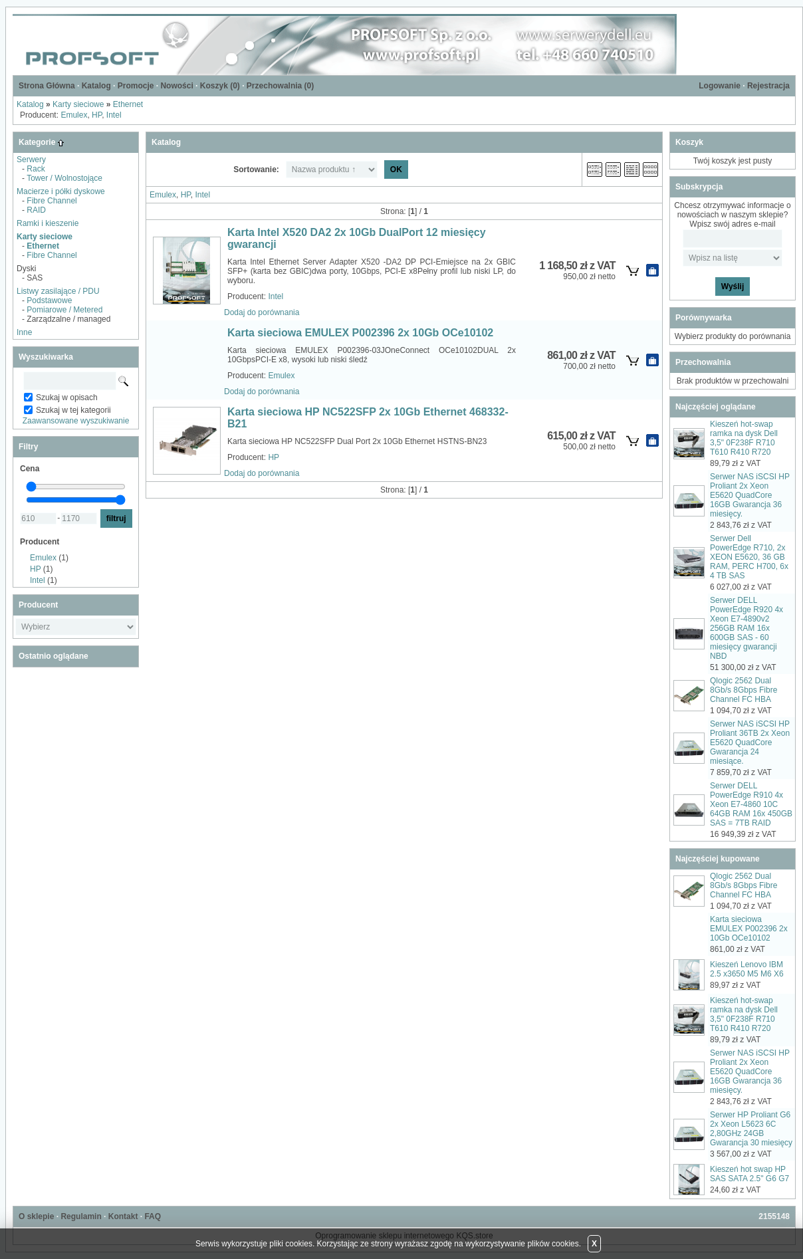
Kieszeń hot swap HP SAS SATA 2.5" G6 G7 (749, 1174)
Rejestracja (768, 85)
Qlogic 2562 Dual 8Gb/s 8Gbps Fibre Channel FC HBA (743, 690)
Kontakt (123, 1216)
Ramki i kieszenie (47, 223)
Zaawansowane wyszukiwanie (76, 420)
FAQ (152, 1216)
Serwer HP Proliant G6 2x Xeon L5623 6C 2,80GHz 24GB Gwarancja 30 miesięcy (751, 1128)
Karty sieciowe (78, 104)
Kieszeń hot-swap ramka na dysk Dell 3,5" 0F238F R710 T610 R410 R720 (744, 438)
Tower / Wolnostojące (64, 178)
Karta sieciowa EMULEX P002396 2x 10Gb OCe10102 (360, 332)
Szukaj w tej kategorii (73, 410)
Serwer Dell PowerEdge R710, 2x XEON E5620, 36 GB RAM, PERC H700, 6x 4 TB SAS (749, 557)
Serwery (31, 159)
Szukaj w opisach (67, 397)
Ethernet (128, 104)
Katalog (96, 85)
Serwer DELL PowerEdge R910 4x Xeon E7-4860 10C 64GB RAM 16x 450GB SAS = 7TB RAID (751, 804)
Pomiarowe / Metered (64, 309)
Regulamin (80, 1216)
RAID (36, 210)
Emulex (73, 115)
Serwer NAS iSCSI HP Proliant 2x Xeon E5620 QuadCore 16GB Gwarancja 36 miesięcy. (750, 495)
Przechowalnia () (280, 85)
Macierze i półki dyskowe (61, 191)
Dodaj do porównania (261, 312)
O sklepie (36, 1216)
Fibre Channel (51, 200)
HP (97, 115)
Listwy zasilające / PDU (58, 291)
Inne (24, 332)
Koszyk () (220, 85)
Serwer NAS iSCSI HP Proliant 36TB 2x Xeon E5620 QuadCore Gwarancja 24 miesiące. (750, 742)
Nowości (176, 85)
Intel (114, 115)
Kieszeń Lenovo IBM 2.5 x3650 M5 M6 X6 (747, 969)
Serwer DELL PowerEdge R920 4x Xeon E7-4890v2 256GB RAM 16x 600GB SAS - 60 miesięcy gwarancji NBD (746, 628)
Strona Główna (47, 85)
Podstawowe (49, 300)
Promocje (136, 85)
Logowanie (720, 85)
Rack (36, 168)
